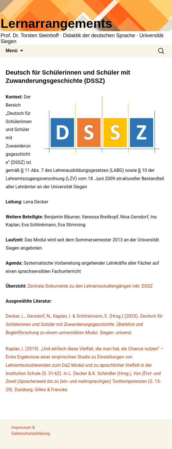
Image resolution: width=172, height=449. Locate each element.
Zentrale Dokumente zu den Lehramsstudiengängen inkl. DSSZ (90, 286)
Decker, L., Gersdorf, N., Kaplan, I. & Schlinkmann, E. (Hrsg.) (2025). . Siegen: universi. (84, 324)
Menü (12, 50)
